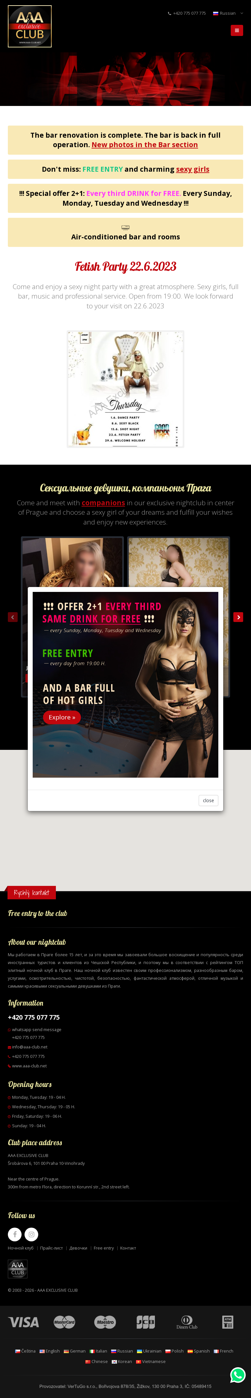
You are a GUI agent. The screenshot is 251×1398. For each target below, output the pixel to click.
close (208, 800)
